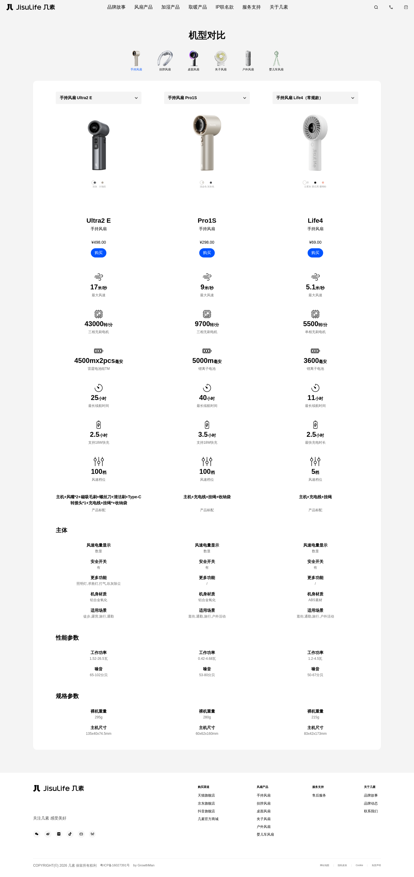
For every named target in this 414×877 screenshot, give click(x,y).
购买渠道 (206, 790)
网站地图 (310, 869)
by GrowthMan (149, 869)
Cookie (353, 869)
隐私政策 (332, 869)
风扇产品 (263, 790)
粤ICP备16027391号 (117, 869)
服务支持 (317, 790)
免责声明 (374, 869)
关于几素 (370, 790)
